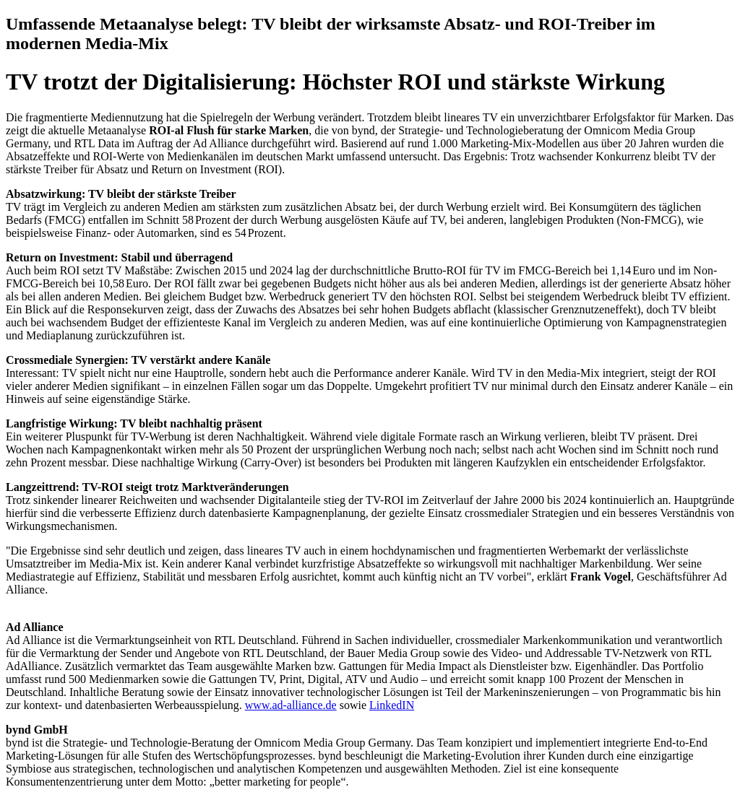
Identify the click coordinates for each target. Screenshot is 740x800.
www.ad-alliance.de (291, 705)
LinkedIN (391, 705)
